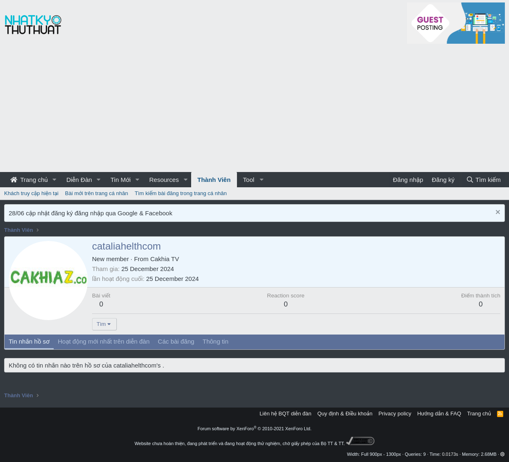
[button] (54, 179)
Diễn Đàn (79, 179)
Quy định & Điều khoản (344, 413)
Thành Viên (214, 179)
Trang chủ (29, 179)
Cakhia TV (164, 258)
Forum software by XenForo (255, 428)
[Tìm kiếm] (483, 179)
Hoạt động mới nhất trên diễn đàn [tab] (103, 341)
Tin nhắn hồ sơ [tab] (29, 341)
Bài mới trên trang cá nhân (96, 193)
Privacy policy (395, 413)
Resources (164, 179)
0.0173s (450, 454)
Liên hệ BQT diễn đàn (286, 413)
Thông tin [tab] (216, 341)
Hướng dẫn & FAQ (439, 413)
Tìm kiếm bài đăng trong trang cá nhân (181, 193)
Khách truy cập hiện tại (31, 193)
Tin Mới (121, 179)
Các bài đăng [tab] (176, 341)
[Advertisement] (254, 110)
